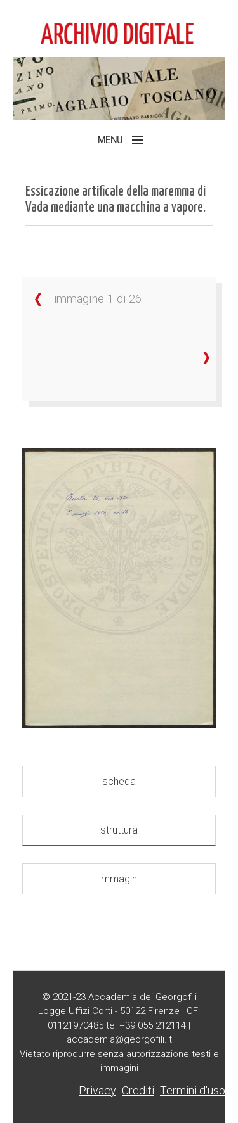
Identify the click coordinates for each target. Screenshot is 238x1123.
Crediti (138, 1090)
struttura (119, 830)
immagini (119, 879)
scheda (119, 781)
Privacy (97, 1090)
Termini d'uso (192, 1090)
